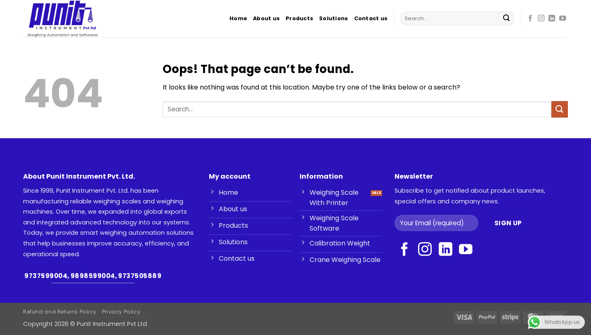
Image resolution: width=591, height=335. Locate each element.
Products (299, 18)
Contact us (371, 18)
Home (238, 18)
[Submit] (506, 19)
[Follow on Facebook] (530, 18)
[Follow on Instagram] (541, 18)
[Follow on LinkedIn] (551, 18)
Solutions (333, 18)
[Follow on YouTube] (562, 18)
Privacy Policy (121, 311)
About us (266, 18)
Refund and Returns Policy (59, 311)
